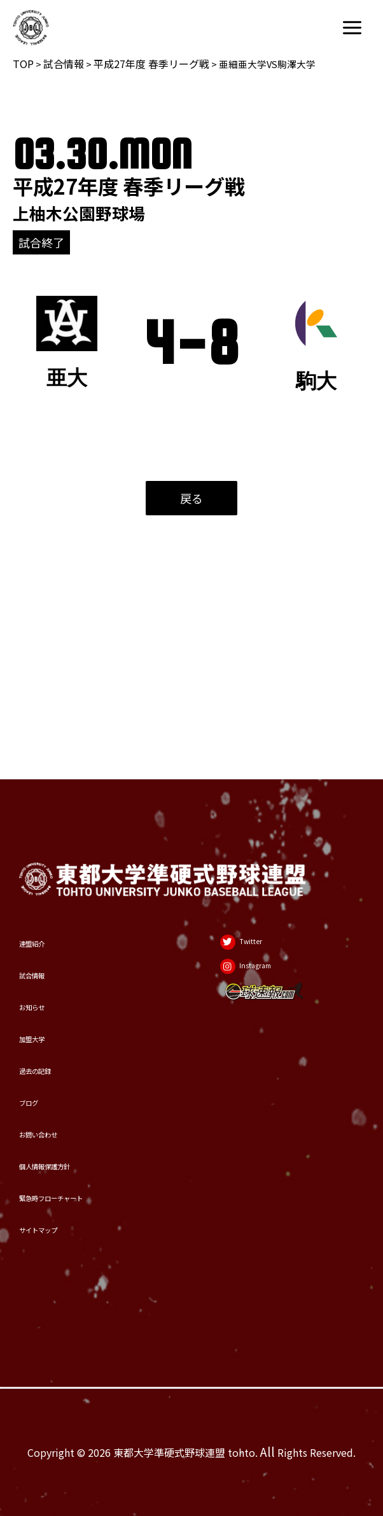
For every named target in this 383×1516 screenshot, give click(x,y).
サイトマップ (59, 1217)
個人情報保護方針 (72, 1127)
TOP (23, 63)
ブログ (39, 1036)
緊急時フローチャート (86, 1172)
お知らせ (46, 901)
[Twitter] (249, 817)
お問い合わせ (59, 1082)
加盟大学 (46, 946)
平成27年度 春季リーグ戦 (151, 63)
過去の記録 (52, 991)
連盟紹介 (46, 811)
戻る (191, 498)
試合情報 (63, 63)
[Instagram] (257, 856)
